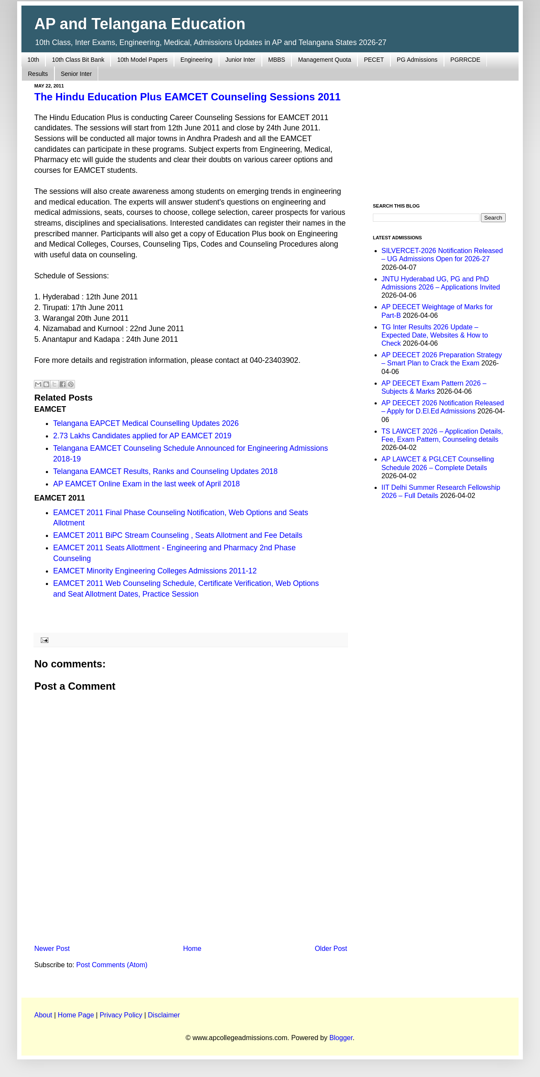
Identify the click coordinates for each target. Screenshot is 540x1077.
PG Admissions (417, 59)
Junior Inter (240, 59)
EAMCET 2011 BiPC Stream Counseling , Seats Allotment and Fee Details (178, 535)
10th (33, 59)
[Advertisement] (190, 870)
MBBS (276, 59)
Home (192, 948)
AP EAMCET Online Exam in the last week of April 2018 (146, 484)
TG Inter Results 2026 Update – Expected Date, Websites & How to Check (434, 335)
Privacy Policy (120, 1015)
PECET (374, 59)
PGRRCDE (465, 59)
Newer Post (52, 948)
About (43, 1015)
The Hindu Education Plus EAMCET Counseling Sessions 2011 (187, 97)
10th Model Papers (142, 59)
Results (38, 73)
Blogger (340, 1037)
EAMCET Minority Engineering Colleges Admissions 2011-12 (155, 571)
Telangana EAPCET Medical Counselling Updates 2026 (146, 423)
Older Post (331, 948)
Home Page (76, 1015)
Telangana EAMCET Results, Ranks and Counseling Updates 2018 (165, 471)
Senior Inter (76, 73)
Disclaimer (164, 1015)
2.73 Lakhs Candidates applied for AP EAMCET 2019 (142, 435)
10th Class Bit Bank (78, 59)
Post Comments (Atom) (111, 964)
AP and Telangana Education (140, 24)
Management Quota (324, 59)
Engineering (196, 59)
